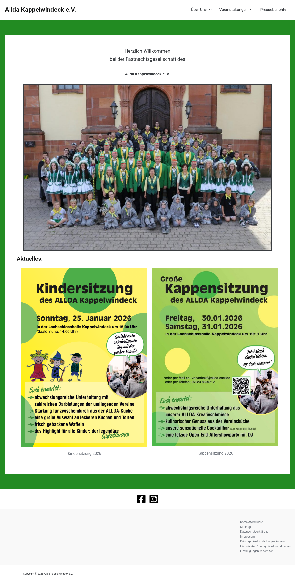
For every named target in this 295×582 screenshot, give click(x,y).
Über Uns (201, 10)
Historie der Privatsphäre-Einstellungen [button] (265, 546)
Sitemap (245, 527)
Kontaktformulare (251, 522)
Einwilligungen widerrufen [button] (257, 551)
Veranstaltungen (236, 10)
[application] (209, 10)
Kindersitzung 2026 (84, 453)
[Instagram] (154, 499)
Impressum (247, 536)
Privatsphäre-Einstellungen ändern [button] (262, 541)
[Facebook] (141, 499)
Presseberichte (273, 9)
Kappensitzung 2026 (215, 453)
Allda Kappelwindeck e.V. (40, 9)
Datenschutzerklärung (254, 531)
